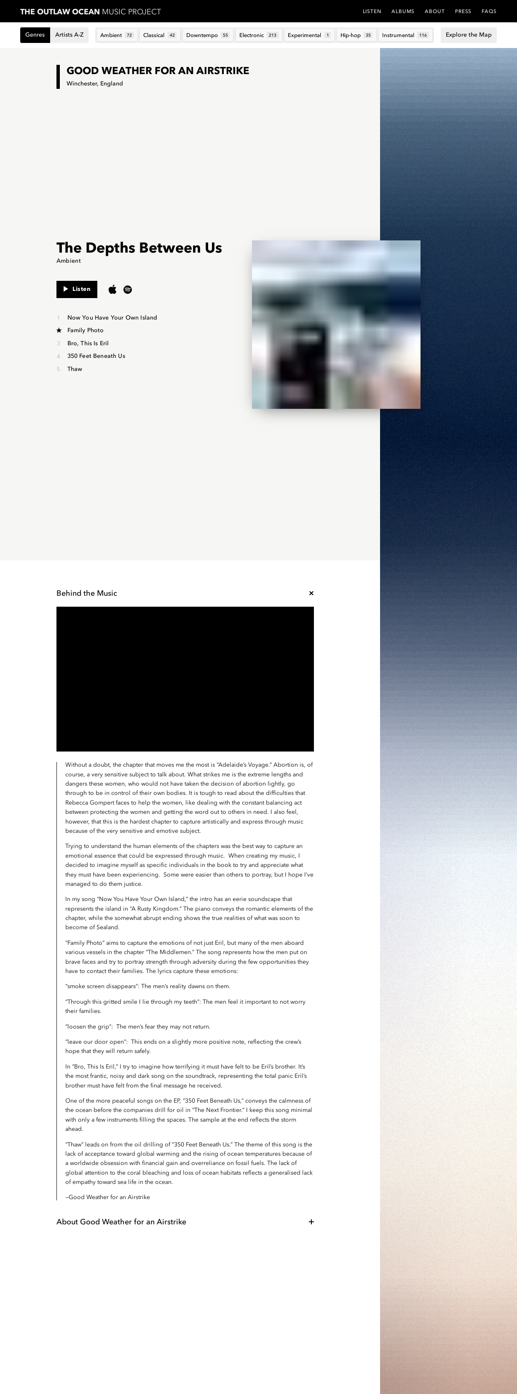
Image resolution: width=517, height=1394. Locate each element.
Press (463, 11)
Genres (35, 35)
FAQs (489, 11)
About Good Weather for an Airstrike (121, 1221)
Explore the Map (469, 35)
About (435, 11)
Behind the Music (86, 593)
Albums (403, 11)
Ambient (68, 260)
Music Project (90, 11)
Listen (77, 287)
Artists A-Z (69, 35)
